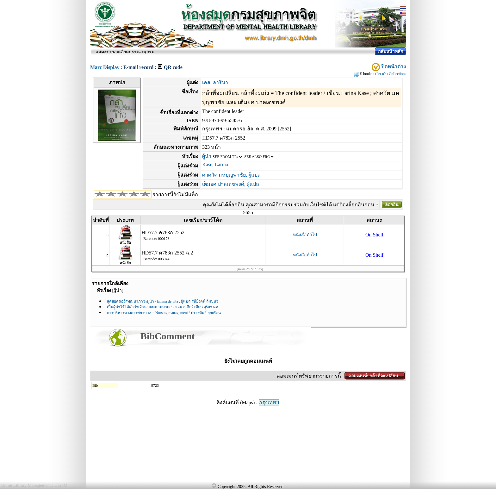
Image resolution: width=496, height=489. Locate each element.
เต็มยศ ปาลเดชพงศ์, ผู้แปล (230, 184)
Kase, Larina (215, 164)
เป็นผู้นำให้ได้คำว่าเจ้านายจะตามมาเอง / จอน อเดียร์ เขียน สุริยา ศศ (162, 307)
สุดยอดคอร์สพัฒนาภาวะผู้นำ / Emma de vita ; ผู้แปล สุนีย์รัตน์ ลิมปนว (162, 301)
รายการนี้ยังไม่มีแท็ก (175, 194)
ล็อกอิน (392, 204)
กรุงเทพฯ (269, 402)
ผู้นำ (206, 156)
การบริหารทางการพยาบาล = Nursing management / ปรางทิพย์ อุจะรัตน (164, 312)
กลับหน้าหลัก (390, 51)
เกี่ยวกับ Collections (390, 74)
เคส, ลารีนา (215, 82)
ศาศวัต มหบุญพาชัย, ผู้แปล (231, 175)
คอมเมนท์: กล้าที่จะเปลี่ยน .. (375, 375)
